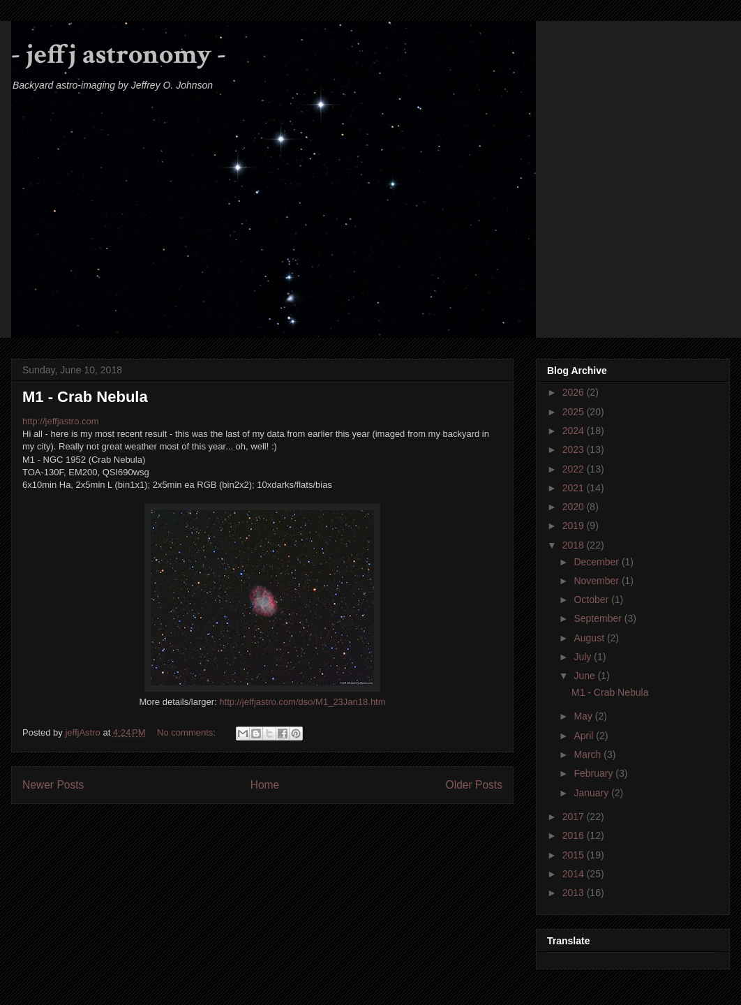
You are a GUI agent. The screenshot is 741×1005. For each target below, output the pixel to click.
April (585, 735)
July (584, 656)
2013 (574, 892)
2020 (574, 506)
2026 (574, 392)
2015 (574, 855)
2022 (574, 469)
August (590, 637)
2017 (574, 816)
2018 (574, 545)
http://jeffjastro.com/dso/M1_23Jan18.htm (302, 702)
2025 (574, 411)
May (584, 716)
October (592, 599)
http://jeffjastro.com (60, 421)
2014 (574, 873)
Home (265, 785)
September (599, 618)
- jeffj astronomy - (118, 54)
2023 (574, 449)
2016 (574, 835)
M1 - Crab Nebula (85, 396)
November (597, 580)
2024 (574, 430)
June (585, 675)
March (589, 754)
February (594, 773)
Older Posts (474, 785)
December (597, 561)
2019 (574, 525)
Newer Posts (53, 785)
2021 (574, 487)
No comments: (187, 732)
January (592, 792)
